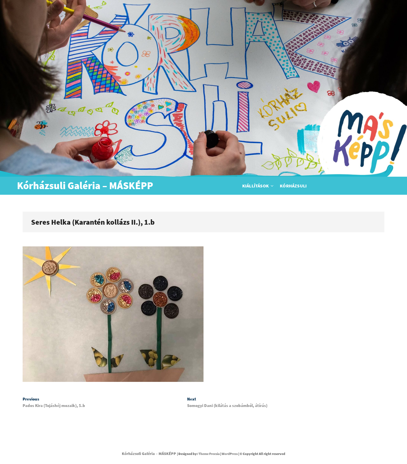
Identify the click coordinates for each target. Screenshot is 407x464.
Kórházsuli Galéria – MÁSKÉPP (85, 186)
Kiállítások (255, 186)
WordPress (230, 454)
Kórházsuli (293, 186)
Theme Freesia (209, 454)
